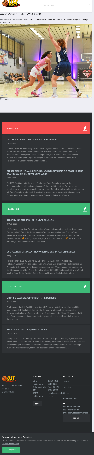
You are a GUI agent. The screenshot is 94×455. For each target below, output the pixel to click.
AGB (4, 386)
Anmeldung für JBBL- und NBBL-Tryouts (30, 220)
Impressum (17, 386)
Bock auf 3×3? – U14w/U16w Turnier (27, 329)
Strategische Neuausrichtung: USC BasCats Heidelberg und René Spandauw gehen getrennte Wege (45, 172)
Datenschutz (8, 392)
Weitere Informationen (10, 444)
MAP (37, 404)
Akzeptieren (11, 450)
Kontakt (5, 389)
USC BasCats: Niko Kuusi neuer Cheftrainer (32, 139)
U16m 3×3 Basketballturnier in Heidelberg (31, 298)
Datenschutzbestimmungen (75, 413)
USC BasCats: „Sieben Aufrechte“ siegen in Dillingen (66, 19)
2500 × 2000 (35, 19)
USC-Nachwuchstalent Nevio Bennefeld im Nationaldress (41, 252)
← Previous (5, 22)
